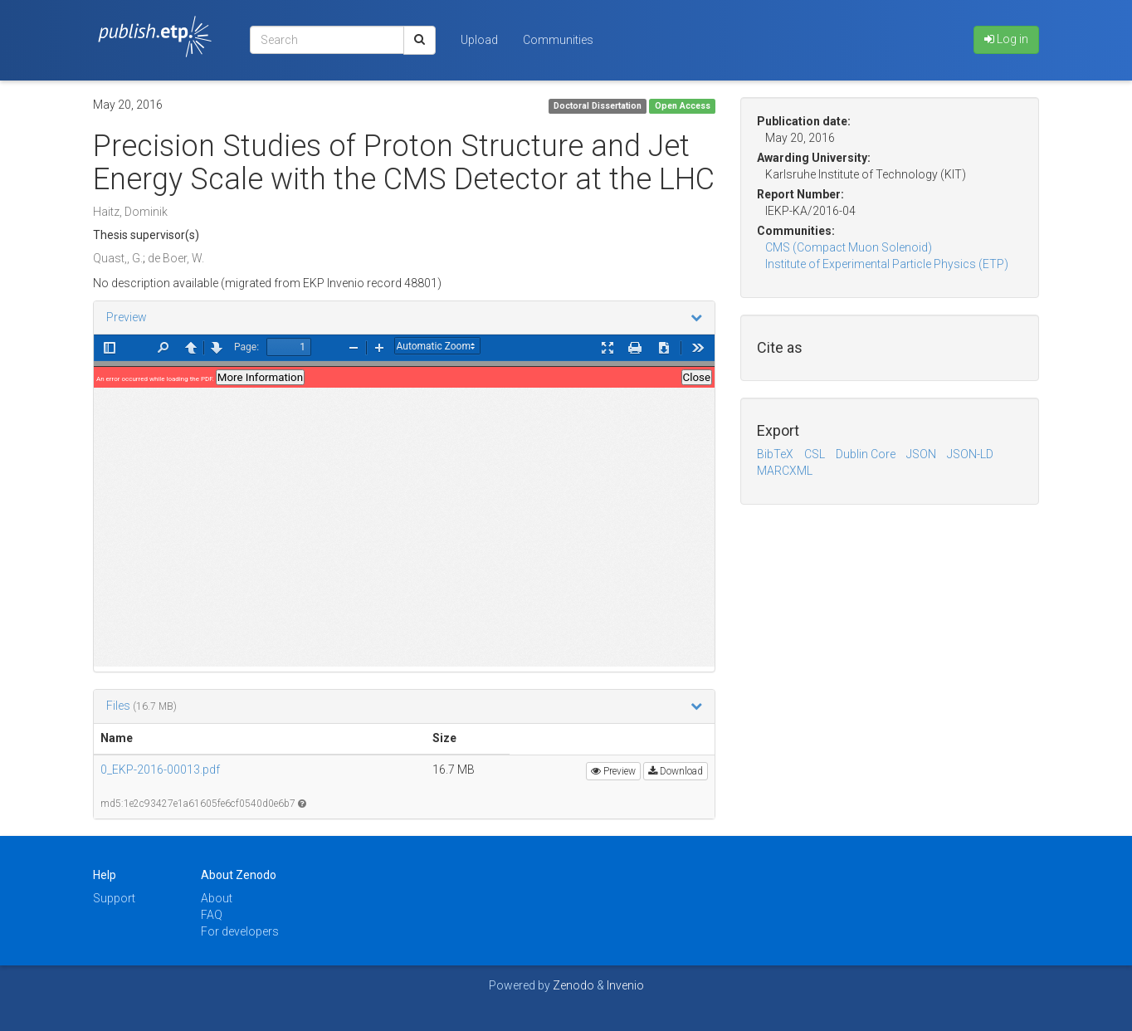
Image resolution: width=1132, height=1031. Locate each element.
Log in (1006, 39)
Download (675, 771)
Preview (126, 317)
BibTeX (775, 454)
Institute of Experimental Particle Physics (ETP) (886, 264)
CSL (814, 454)
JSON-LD (970, 454)
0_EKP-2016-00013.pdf (160, 769)
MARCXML (784, 470)
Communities (558, 39)
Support (114, 898)
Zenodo (573, 985)
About (216, 898)
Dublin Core (865, 454)
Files (119, 705)
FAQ (211, 914)
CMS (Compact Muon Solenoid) (848, 247)
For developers (240, 931)
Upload (479, 39)
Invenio (625, 985)
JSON (921, 454)
